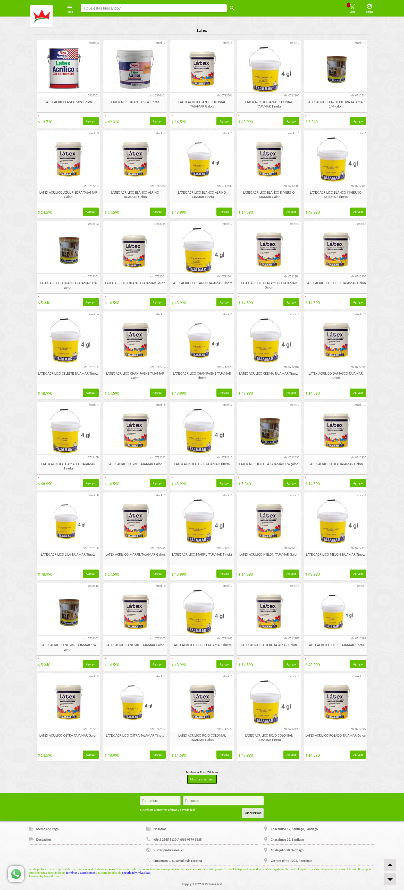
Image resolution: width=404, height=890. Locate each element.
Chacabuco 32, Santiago (283, 839)
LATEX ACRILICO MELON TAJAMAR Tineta (335, 554)
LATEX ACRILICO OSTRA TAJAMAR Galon (68, 735)
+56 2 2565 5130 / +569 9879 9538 (174, 839)
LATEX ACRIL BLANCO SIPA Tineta (135, 102)
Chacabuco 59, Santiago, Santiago (290, 828)
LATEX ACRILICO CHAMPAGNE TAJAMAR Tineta (202, 375)
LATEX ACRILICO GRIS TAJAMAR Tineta (202, 464)
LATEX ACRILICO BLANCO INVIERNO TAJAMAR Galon (269, 194)
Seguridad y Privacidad (136, 873)
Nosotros (156, 828)
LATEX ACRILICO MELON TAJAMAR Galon (268, 554)
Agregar (91, 121)
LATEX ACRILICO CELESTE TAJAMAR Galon (336, 283)
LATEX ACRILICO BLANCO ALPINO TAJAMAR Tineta (202, 194)
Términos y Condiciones (80, 873)
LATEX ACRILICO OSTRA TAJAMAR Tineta (135, 735)
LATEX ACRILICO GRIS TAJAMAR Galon (135, 464)
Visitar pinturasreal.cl (164, 849)
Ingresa (369, 8)
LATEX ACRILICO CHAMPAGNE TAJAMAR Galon (135, 375)
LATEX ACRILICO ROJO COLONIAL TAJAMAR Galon (202, 737)
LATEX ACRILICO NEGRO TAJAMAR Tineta (202, 645)
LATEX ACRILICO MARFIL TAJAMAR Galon (135, 554)
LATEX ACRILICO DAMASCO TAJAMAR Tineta (68, 466)
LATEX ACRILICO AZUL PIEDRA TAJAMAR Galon (68, 194)
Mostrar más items (202, 779)
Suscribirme (253, 813)
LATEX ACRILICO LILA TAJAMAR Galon (336, 464)
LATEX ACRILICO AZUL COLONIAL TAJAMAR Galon (201, 104)
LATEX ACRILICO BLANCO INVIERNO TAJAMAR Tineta (335, 194)
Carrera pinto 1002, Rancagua (287, 860)
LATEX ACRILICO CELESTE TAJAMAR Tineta (68, 373)
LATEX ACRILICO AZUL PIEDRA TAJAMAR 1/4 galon (336, 104)
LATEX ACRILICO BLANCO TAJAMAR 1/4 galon (68, 285)
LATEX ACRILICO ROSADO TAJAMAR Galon (335, 735)
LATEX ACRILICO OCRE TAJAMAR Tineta (335, 645)
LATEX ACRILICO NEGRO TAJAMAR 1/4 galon (68, 647)
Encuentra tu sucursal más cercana (174, 860)
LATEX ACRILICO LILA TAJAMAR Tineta (68, 554)
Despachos (40, 839)
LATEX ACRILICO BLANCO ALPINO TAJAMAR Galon (135, 194)
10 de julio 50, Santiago (283, 849)
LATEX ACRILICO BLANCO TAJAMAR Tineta (202, 283)
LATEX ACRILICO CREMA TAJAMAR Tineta (269, 373)
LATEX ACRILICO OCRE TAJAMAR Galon (269, 645)
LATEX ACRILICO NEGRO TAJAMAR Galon (135, 645)
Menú (70, 8)
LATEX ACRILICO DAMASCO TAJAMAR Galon (336, 375)
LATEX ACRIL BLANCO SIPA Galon (68, 102)
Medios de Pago (44, 828)
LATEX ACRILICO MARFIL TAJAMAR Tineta (202, 554)
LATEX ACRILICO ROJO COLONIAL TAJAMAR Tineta (268, 737)
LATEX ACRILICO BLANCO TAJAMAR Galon (135, 283)
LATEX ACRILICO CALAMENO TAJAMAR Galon (269, 285)
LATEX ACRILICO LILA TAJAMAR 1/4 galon (268, 464)
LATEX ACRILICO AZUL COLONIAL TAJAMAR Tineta (268, 104)
